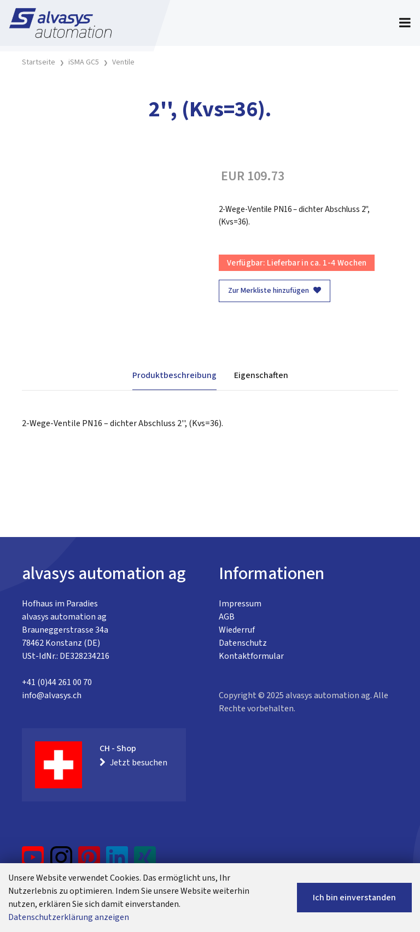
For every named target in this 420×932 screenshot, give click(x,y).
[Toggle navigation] (405, 23)
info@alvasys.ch (51, 695)
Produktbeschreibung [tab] (174, 375)
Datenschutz (243, 643)
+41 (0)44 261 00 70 (57, 682)
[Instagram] (61, 861)
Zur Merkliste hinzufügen (274, 290)
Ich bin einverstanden (354, 898)
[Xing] (145, 861)
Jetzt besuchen (133, 763)
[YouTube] (33, 861)
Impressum (240, 604)
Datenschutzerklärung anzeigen (68, 917)
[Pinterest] (89, 861)
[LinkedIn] (117, 861)
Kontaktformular (251, 656)
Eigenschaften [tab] (261, 375)
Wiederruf (237, 630)
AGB (227, 617)
